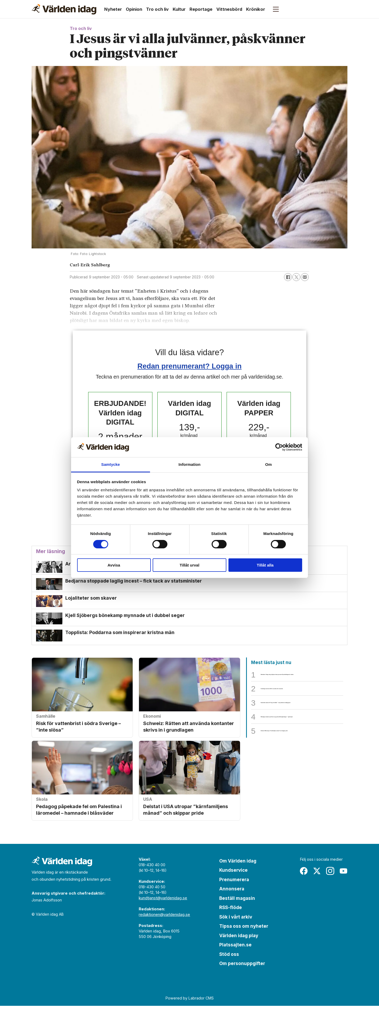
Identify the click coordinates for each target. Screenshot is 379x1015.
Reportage (201, 9)
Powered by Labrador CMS (190, 1007)
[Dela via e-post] (305, 277)
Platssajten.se (235, 954)
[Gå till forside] (64, 9)
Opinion (134, 9)
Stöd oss (229, 963)
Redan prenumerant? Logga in (189, 366)
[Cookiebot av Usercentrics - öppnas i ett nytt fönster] (279, 447)
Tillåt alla (265, 565)
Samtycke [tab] (110, 464)
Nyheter (113, 9)
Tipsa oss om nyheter (243, 935)
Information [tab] (189, 464)
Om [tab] (268, 464)
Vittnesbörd (229, 9)
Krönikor (255, 9)
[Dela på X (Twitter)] (296, 277)
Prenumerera (234, 888)
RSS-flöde (230, 916)
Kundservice (233, 879)
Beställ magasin (237, 907)
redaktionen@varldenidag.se (164, 923)
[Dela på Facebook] (288, 277)
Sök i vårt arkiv (235, 926)
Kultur (179, 9)
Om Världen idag (237, 870)
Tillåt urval (190, 565)
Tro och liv (157, 9)
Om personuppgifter (242, 972)
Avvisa (114, 565)
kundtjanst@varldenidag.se (163, 907)
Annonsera (231, 898)
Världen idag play (238, 944)
